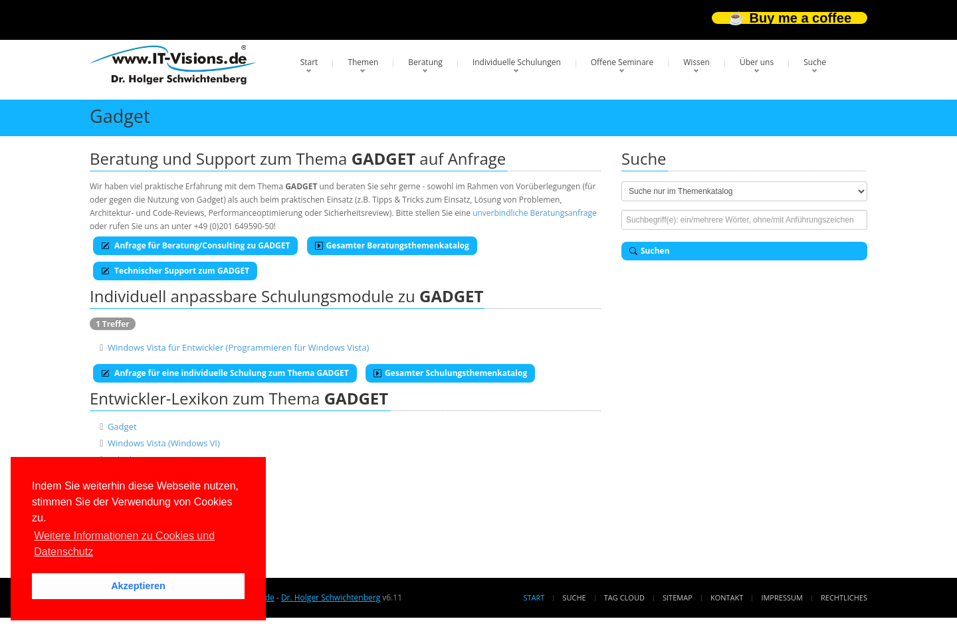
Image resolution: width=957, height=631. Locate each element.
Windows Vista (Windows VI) (164, 443)
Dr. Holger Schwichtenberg (330, 597)
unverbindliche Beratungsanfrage (535, 213)
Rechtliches (844, 597)
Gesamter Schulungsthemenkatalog (450, 373)
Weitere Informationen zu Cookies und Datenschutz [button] (124, 543)
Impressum (781, 597)
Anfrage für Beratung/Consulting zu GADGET (195, 245)
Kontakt (726, 597)
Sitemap (677, 597)
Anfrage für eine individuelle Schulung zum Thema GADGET (225, 373)
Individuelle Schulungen (517, 62)
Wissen (696, 62)
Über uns (757, 62)
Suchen (649, 250)
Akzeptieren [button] (138, 586)
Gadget (122, 426)
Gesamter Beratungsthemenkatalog (392, 245)
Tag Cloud (624, 597)
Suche (814, 62)
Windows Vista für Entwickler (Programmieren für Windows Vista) (238, 347)
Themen (363, 62)
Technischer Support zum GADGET (175, 270)
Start (309, 62)
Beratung (425, 62)
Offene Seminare (622, 62)
